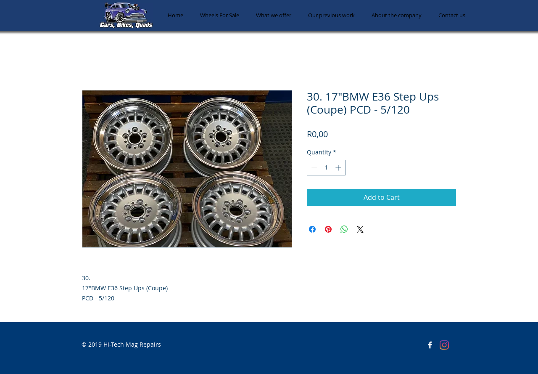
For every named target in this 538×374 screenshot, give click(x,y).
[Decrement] (313, 167)
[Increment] (339, 167)
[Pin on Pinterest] (328, 229)
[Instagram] (444, 345)
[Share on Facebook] (312, 229)
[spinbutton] (326, 167)
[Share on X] (360, 229)
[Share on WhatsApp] (344, 229)
